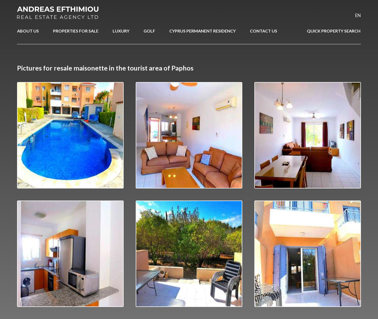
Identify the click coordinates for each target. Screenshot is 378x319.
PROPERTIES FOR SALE (75, 30)
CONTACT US (263, 30)
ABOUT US (28, 30)
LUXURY (121, 30)
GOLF (149, 30)
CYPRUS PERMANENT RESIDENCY (202, 30)
